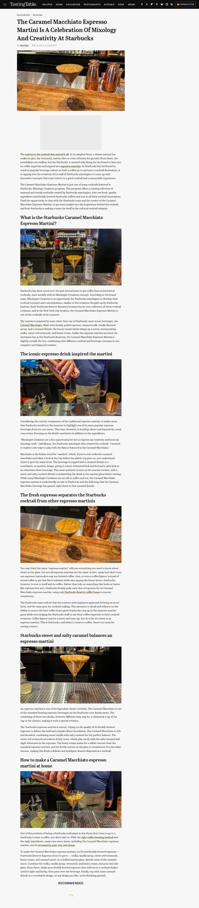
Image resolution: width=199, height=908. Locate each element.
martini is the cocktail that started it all (47, 154)
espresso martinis (71, 166)
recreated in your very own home (56, 845)
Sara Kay (24, 45)
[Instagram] (166, 5)
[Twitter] (147, 5)
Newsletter (185, 4)
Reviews (37, 15)
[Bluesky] (161, 5)
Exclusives (73, 4)
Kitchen (109, 4)
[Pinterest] (156, 5)
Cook (121, 4)
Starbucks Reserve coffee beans (82, 592)
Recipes (47, 4)
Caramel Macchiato (31, 325)
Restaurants (92, 4)
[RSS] (171, 5)
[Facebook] (142, 5)
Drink (131, 4)
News (59, 4)
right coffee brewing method (97, 837)
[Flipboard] (151, 5)
